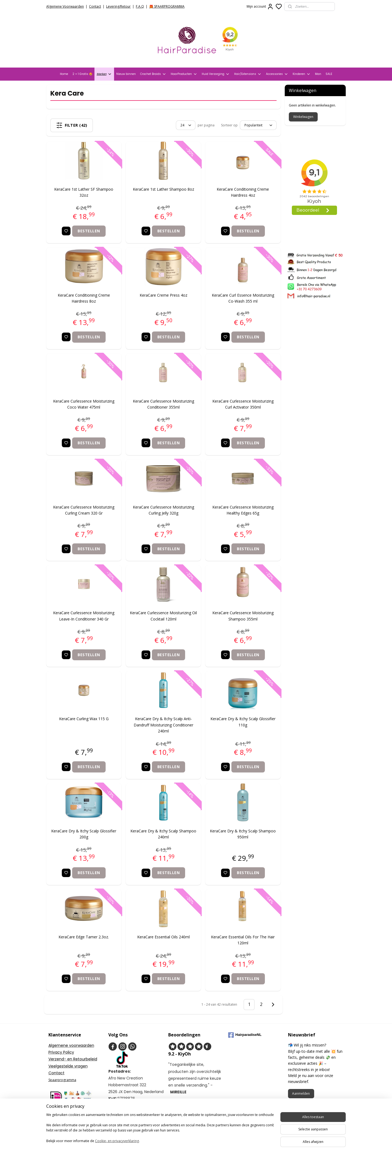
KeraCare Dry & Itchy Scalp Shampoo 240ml (164, 833)
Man (318, 74)
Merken (104, 74)
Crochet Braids (153, 74)
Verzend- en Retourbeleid (72, 1059)
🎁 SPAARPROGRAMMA (167, 6)
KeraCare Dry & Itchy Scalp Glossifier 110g (242, 721)
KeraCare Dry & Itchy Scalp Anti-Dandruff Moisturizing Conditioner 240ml (163, 725)
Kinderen (302, 74)
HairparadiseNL (245, 1035)
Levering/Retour (118, 6)
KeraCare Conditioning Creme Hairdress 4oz (243, 192)
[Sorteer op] (258, 125)
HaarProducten (184, 74)
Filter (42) (71, 125)
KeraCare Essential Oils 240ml (163, 936)
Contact (95, 6)
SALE (329, 74)
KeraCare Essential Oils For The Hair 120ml (243, 939)
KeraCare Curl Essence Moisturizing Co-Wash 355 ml (243, 298)
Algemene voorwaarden (71, 1045)
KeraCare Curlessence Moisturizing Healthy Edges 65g (243, 510)
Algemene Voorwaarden (65, 6)
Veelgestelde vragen (68, 1066)
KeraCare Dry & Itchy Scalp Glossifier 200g (84, 833)
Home (64, 74)
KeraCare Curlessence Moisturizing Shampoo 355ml (243, 615)
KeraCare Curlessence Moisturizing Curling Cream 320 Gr (84, 510)
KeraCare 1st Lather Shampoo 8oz (163, 189)
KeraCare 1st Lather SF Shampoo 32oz (84, 192)
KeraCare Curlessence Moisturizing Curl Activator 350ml (243, 404)
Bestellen (89, 230)
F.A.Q (140, 6)
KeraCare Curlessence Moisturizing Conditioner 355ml (163, 404)
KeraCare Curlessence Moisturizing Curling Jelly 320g (163, 510)
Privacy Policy (61, 1052)
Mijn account (260, 6)
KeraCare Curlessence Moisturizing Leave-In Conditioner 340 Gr (84, 615)
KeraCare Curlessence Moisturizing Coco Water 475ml (84, 404)
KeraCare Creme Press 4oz (163, 295)
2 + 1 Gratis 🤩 (82, 74)
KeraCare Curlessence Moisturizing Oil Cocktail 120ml (163, 615)
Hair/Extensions (248, 74)
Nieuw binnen (126, 74)
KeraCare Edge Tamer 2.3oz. (84, 936)
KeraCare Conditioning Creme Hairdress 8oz (84, 298)
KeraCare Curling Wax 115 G (84, 718)
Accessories (277, 74)
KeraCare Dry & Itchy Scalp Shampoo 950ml (243, 833)
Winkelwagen (303, 116)
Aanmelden (301, 1093)
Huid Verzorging (216, 74)
